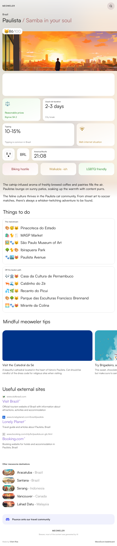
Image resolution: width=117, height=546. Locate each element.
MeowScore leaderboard (105, 542)
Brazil (5, 14)
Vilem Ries (14, 542)
